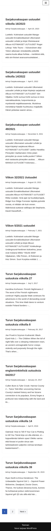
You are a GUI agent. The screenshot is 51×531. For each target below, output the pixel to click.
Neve (16, 528)
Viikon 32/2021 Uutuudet (21, 177)
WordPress (32, 528)
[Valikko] (46, 3)
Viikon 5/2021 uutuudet (20, 225)
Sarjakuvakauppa (18, 29)
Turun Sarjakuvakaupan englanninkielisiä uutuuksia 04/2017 (23, 370)
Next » (23, 511)
